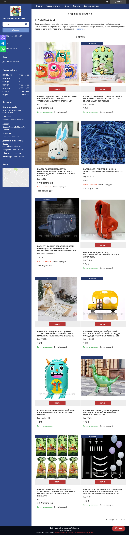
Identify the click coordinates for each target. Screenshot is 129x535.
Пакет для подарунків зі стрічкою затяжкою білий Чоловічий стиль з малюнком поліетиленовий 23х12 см (55, 333)
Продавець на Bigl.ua (64, 530)
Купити (57, 89)
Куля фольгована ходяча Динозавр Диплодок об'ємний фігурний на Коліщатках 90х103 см (101, 412)
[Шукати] (26, 24)
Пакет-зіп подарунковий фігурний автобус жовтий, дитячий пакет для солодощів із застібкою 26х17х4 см (101, 333)
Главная (39, 6)
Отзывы (6, 57)
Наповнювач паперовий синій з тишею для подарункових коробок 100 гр (102, 171)
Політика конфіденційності (84, 532)
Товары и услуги (10, 48)
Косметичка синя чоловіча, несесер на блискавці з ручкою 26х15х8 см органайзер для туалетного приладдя (56, 248)
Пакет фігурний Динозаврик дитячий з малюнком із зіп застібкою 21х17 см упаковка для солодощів (102, 98)
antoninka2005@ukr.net (12, 146)
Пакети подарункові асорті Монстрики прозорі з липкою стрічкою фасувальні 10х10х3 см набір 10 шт (57, 98)
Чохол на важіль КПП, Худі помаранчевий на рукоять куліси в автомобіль (101, 254)
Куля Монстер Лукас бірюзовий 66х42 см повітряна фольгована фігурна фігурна (56, 412)
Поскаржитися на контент (64, 532)
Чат (118, 528)
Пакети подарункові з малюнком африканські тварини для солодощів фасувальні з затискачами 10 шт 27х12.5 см (56, 492)
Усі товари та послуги (114, 519)
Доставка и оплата (11, 61)
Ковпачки (80, 29)
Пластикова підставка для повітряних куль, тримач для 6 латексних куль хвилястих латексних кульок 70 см (102, 491)
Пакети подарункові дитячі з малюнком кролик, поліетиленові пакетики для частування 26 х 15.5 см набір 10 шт (56, 172)
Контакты (76, 6)
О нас (5, 53)
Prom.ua (76, 528)
